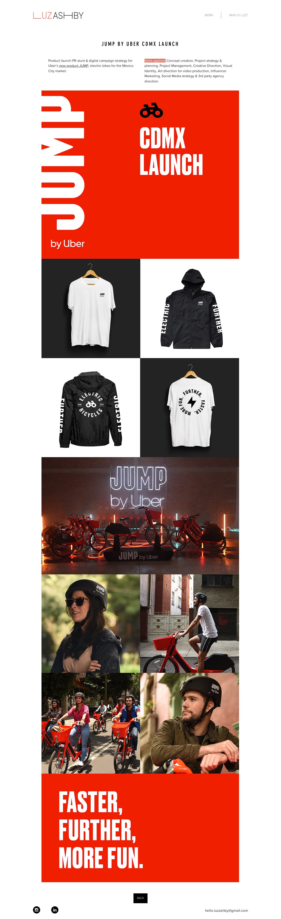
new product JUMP (73, 66)
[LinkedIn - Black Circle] (54, 910)
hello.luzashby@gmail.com (226, 910)
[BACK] (140, 898)
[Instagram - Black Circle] (36, 910)
